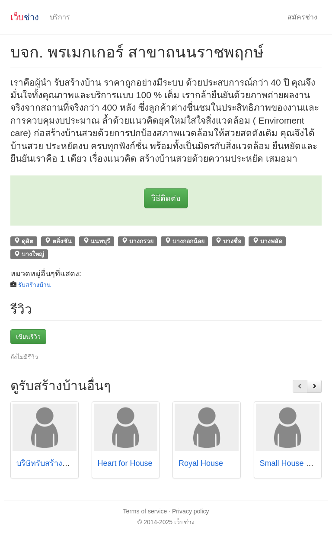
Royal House (201, 463)
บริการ (60, 17)
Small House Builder (295, 463)
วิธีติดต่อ (166, 198)
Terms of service (145, 511)
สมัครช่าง (302, 17)
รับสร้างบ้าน (34, 284)
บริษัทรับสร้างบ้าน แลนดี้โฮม (64, 463)
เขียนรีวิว (28, 336)
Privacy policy (190, 511)
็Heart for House (125, 463)
